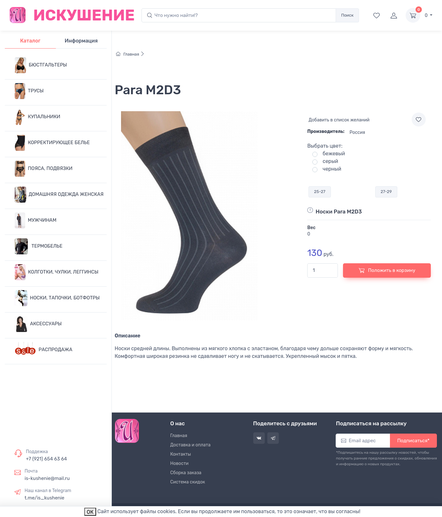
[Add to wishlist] (419, 119)
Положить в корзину (387, 270)
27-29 (386, 191)
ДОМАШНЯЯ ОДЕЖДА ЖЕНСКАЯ (59, 195)
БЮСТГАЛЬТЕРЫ (41, 65)
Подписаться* (413, 441)
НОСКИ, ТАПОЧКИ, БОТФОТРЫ (57, 298)
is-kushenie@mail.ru (47, 478)
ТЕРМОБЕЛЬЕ (38, 246)
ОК (90, 512)
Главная (130, 54)
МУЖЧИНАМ (36, 220)
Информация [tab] (81, 41)
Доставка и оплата (190, 445)
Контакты (180, 454)
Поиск (347, 15)
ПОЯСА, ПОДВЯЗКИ (43, 169)
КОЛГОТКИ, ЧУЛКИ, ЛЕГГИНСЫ (56, 272)
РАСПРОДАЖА (43, 350)
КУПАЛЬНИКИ (37, 117)
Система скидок (187, 482)
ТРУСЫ (29, 91)
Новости (179, 463)
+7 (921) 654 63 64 (46, 459)
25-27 (319, 191)
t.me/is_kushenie (44, 498)
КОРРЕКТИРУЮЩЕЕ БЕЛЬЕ (52, 143)
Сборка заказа (186, 472)
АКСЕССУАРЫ (38, 324)
